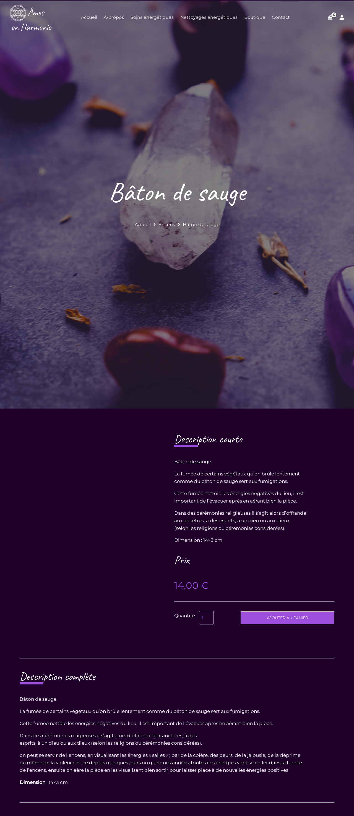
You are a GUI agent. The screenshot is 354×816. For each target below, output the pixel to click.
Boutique (254, 17)
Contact (281, 17)
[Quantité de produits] (206, 618)
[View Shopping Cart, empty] (330, 18)
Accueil (89, 17)
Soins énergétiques (152, 17)
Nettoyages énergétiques (209, 17)
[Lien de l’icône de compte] (341, 17)
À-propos (114, 17)
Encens (167, 224)
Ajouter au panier (287, 617)
